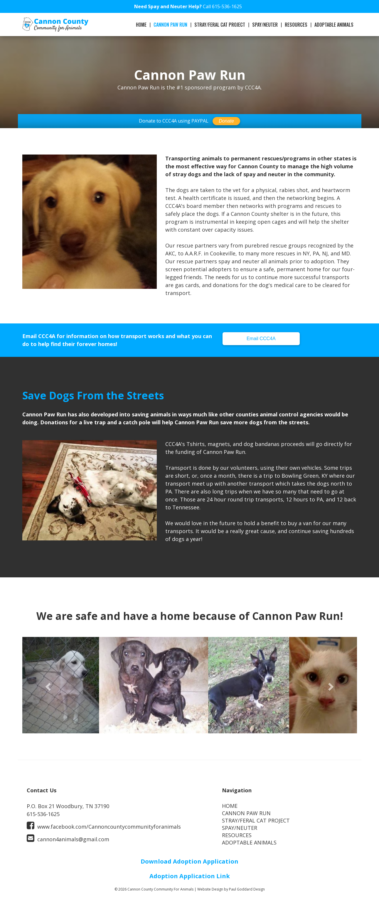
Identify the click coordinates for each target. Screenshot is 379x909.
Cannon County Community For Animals (160, 889)
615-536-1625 (227, 6)
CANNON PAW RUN (170, 25)
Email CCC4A (261, 338)
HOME (141, 25)
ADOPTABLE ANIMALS (333, 25)
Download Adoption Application (189, 861)
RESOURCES (296, 25)
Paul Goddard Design (247, 889)
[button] (47, 685)
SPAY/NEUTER (265, 25)
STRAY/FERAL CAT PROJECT (219, 25)
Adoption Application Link (189, 876)
